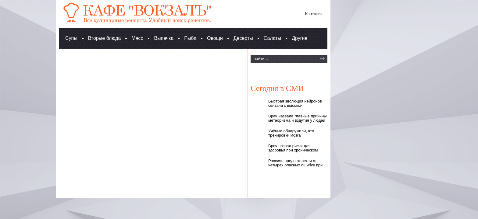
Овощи (215, 38)
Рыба (190, 38)
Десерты (243, 38)
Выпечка (163, 38)
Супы (71, 38)
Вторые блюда (104, 38)
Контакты (314, 14)
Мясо (137, 38)
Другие (299, 38)
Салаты (272, 38)
